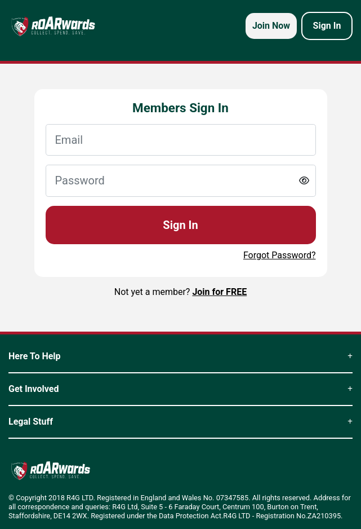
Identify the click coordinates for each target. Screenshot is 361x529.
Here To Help (180, 356)
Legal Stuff (180, 421)
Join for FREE (219, 291)
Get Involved (180, 388)
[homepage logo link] (53, 26)
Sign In (180, 225)
